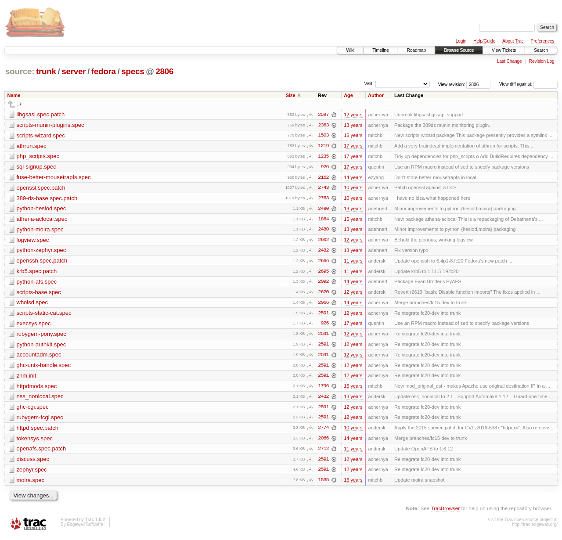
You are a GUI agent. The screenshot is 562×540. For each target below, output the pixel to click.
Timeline (380, 50)
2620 (323, 293)
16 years (353, 135)
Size (290, 95)
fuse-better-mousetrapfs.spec (54, 177)
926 (324, 167)
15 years (353, 220)
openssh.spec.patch (42, 262)
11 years (353, 262)
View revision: (451, 84)
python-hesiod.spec (41, 209)
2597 (323, 114)
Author (376, 95)
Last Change (509, 61)
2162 (323, 177)
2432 (323, 399)
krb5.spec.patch (37, 272)
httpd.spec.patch (37, 430)
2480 (323, 209)
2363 (323, 125)
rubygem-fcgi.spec (40, 420)
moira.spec (31, 483)
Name (14, 95)
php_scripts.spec (38, 156)
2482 (323, 251)
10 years (353, 188)
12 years (353, 114)
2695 (323, 272)
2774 (323, 430)
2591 (323, 314)
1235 (323, 156)
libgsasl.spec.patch (41, 114)
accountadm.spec (39, 356)
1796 (323, 388)
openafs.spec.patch (41, 451)
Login (461, 41)
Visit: (369, 83)
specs (132, 71)
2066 (323, 304)
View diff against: (528, 84)
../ (19, 104)
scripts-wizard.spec (41, 135)
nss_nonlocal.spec (40, 399)
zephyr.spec (32, 472)
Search (541, 50)
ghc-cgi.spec (33, 409)
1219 (323, 146)
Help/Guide (484, 41)
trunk (46, 71)
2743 (323, 188)
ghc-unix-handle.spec (44, 367)
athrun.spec (32, 146)
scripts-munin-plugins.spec (50, 125)
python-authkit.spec (41, 346)
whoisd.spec (32, 304)
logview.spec (33, 241)
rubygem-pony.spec (41, 335)
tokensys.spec (35, 441)
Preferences (543, 41)
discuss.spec (33, 462)
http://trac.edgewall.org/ (535, 528)
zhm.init (26, 377)
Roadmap (416, 50)
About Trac (512, 41)
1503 (323, 135)
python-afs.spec (37, 283)
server (73, 71)
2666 (323, 262)
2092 (323, 283)
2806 (164, 71)
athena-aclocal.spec (42, 219)
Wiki (350, 50)
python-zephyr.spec (41, 251)
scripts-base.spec (39, 293)
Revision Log (542, 61)
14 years (353, 177)
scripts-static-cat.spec (44, 314)
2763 (323, 198)
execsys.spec (34, 325)
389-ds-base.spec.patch (47, 198)
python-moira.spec (40, 230)
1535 (323, 483)
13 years (353, 125)
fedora (103, 71)
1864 (323, 219)
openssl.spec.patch (41, 188)
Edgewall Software (85, 528)
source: (19, 71)
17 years (353, 146)
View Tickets (504, 50)
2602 (323, 241)
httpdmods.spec (37, 388)
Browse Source (459, 50)
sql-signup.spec (36, 167)
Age (348, 95)
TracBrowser (445, 512)
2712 (323, 451)
